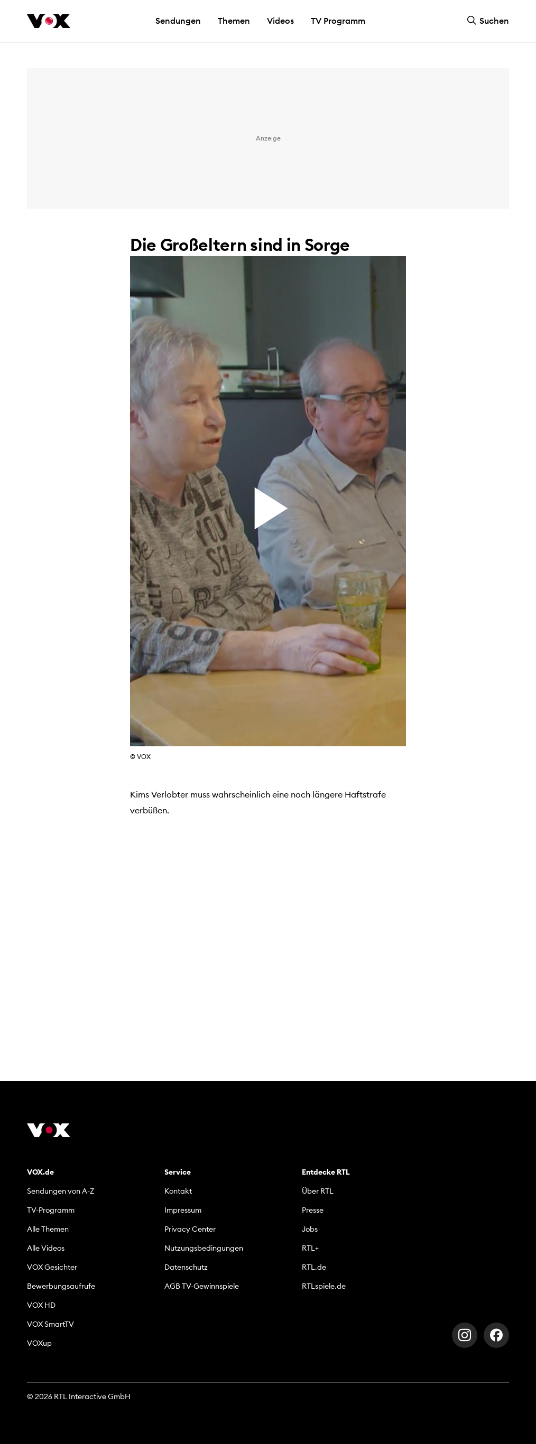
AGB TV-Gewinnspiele (201, 1286)
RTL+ (310, 1248)
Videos (280, 20)
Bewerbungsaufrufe (61, 1286)
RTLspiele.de (324, 1286)
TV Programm (338, 20)
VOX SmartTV (50, 1324)
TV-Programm (51, 1210)
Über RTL (318, 1191)
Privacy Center (190, 1229)
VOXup (39, 1343)
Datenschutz (186, 1267)
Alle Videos (45, 1248)
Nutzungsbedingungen (203, 1248)
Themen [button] (234, 20)
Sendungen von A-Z (60, 1191)
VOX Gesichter (52, 1267)
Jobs (310, 1229)
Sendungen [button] (178, 20)
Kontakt (178, 1191)
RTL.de (314, 1267)
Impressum (182, 1210)
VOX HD (41, 1305)
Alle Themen (48, 1229)
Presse (313, 1210)
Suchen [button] (488, 20)
